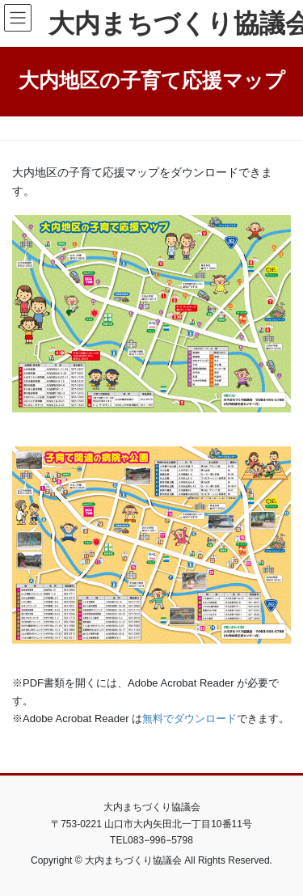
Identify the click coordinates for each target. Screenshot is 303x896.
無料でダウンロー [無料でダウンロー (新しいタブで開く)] (184, 718)
